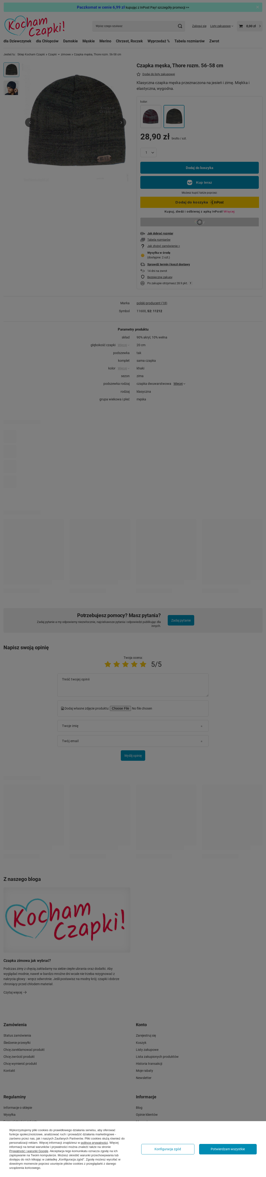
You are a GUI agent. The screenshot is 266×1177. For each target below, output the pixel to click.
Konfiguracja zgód (167, 1149)
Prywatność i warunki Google (28, 1151)
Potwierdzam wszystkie (228, 1149)
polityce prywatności (94, 1142)
